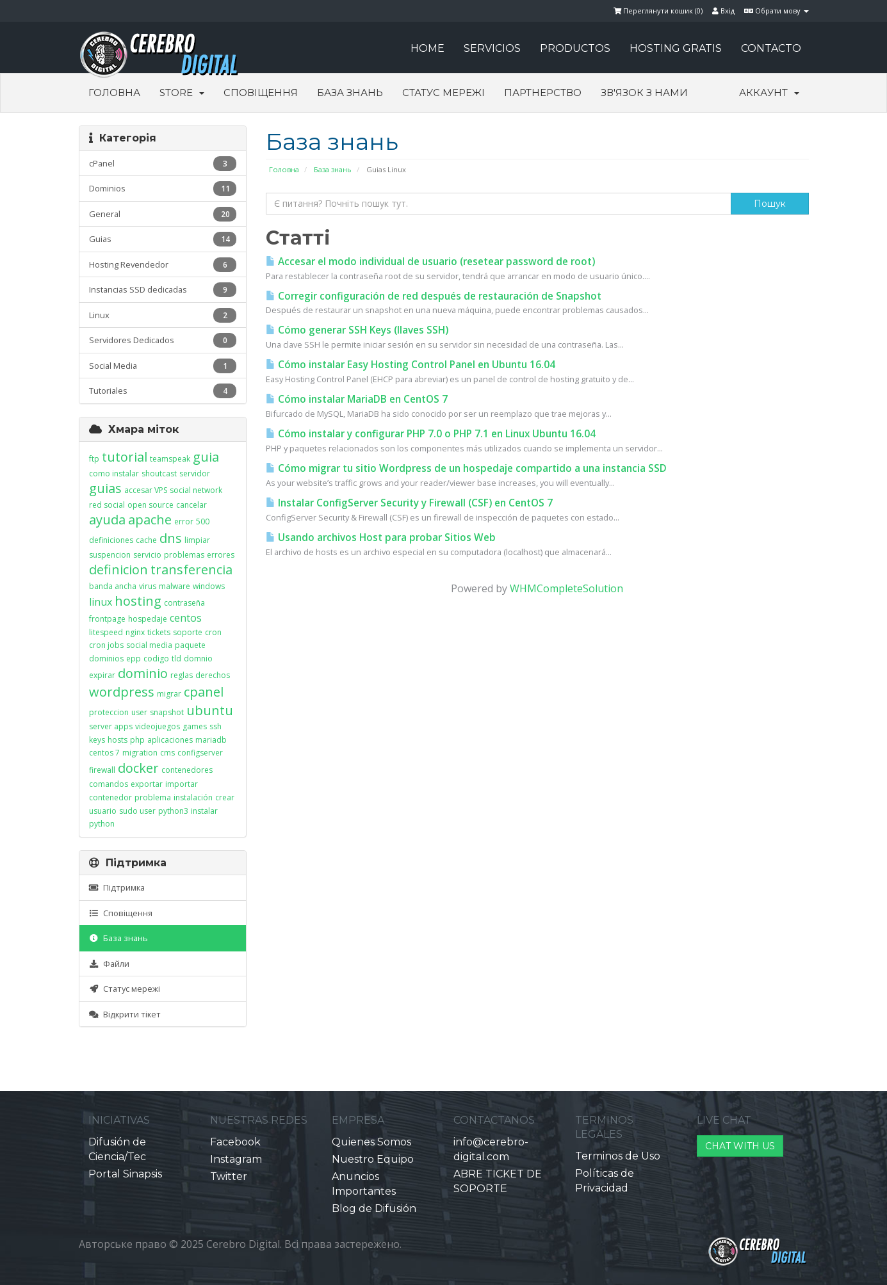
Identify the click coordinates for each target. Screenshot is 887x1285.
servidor (194, 473)
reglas (181, 675)
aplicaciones (170, 739)
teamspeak (170, 458)
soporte (187, 632)
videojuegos (157, 726)
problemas (184, 554)
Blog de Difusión (374, 1208)
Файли (109, 963)
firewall (102, 769)
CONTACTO (771, 48)
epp (133, 658)
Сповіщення (261, 92)
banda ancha (112, 586)
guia (206, 456)
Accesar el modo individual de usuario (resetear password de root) (430, 261)
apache (150, 519)
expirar (102, 675)
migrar (169, 693)
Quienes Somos (371, 1142)
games (195, 726)
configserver (200, 752)
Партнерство (543, 92)
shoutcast (159, 473)
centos (186, 618)
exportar (147, 784)
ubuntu (209, 710)
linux (100, 602)
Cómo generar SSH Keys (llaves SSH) (357, 330)
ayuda (107, 519)
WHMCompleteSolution (566, 588)
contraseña (184, 602)
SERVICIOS (492, 48)
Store (181, 92)
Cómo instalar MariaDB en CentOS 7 (357, 399)
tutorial (124, 456)
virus (147, 586)
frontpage (107, 618)
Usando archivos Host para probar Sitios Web (381, 537)
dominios (106, 658)
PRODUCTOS (575, 48)
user (139, 712)
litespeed (106, 632)
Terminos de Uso (617, 1156)
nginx (135, 632)
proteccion (109, 712)
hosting (138, 601)
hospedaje (147, 618)
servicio (147, 554)
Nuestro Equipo (373, 1159)
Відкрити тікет (125, 1014)
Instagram (236, 1159)
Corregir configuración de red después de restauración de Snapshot (433, 296)
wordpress (121, 691)
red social (107, 504)
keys (97, 739)
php (137, 739)
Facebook (235, 1142)
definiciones (111, 540)
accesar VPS (145, 490)
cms (167, 752)
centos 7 (104, 752)
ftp (94, 458)
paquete (190, 645)
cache (146, 540)
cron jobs (106, 645)
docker (138, 768)
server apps (111, 726)
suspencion (110, 554)
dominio (143, 673)
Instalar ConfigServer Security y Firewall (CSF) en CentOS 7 (409, 503)
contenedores (187, 769)
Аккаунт (769, 92)
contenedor (110, 797)
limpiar (197, 540)
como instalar (114, 473)
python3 (173, 810)
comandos (108, 784)
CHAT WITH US (740, 1146)
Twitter (228, 1176)
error (183, 521)
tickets (158, 632)
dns (170, 538)
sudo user (137, 810)
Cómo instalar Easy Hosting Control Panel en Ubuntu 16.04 (410, 364)
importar (181, 784)
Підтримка (117, 887)
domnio (198, 658)
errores (220, 554)
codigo (156, 658)
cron (213, 632)
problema (152, 797)
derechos (212, 675)
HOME (427, 48)
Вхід (723, 10)
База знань (350, 92)
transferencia (191, 569)
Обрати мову (776, 10)
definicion (118, 569)
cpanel (204, 691)
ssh (215, 726)
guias (105, 488)
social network (196, 490)
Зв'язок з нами (644, 92)
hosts (117, 739)
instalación (193, 797)
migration (140, 752)
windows (209, 586)
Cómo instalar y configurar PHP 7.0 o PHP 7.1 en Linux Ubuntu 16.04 (431, 433)
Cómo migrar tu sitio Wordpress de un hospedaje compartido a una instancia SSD (466, 468)
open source (150, 504)
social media (149, 645)
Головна (114, 92)
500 (202, 521)
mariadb (211, 739)
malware (174, 586)
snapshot (167, 712)
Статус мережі (443, 92)
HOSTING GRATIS (676, 48)
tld (176, 658)
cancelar (191, 504)
